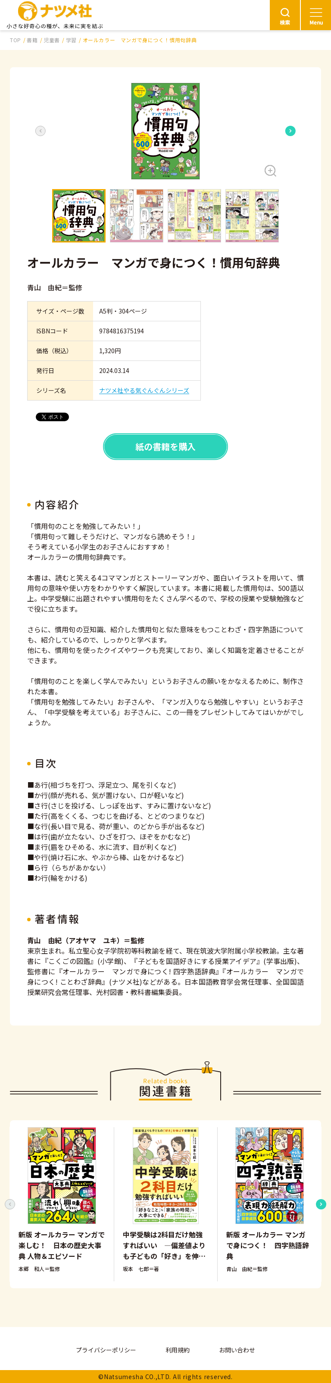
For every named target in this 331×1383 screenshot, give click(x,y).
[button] (165, 131)
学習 (71, 40)
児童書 (52, 40)
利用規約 (178, 1350)
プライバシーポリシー (106, 1350)
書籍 (32, 40)
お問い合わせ (237, 1350)
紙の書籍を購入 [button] (165, 446)
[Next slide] (290, 131)
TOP (15, 40)
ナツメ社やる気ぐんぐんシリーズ (144, 390)
